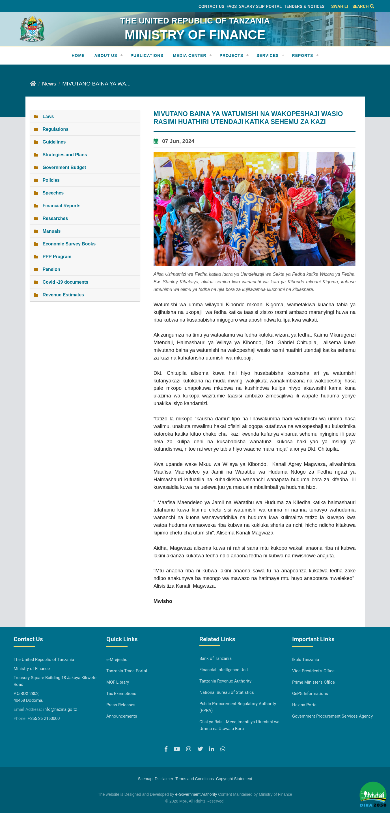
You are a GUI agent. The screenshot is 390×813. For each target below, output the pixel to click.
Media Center (189, 55)
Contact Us (211, 6)
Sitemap (145, 778)
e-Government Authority (196, 794)
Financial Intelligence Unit (223, 669)
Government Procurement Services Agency (332, 716)
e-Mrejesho (117, 659)
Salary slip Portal (260, 6)
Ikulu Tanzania (305, 659)
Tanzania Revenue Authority (225, 681)
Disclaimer (164, 778)
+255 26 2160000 (44, 718)
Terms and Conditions (194, 778)
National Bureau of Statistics (226, 692)
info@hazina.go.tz (60, 709)
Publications (147, 55)
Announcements (121, 716)
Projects (231, 55)
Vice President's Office (313, 670)
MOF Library (117, 682)
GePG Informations (310, 693)
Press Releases (120, 704)
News (49, 84)
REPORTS (302, 55)
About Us (105, 55)
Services (268, 55)
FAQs (232, 6)
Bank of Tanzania (215, 658)
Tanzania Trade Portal (126, 670)
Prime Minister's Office (313, 682)
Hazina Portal (305, 704)
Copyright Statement (234, 778)
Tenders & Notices (304, 6)
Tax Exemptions (121, 693)
